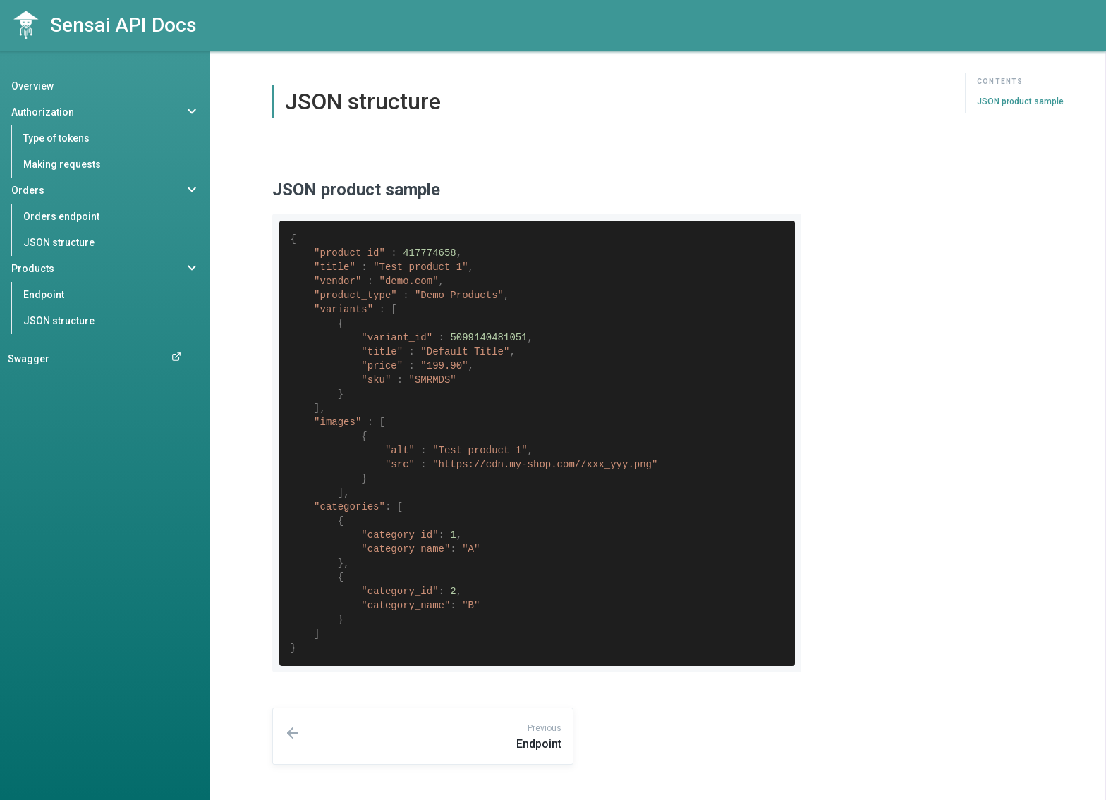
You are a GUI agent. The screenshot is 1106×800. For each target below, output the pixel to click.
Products (32, 268)
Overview (32, 86)
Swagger (94, 358)
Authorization (42, 112)
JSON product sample (1020, 101)
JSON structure (59, 242)
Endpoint (43, 294)
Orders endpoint (61, 216)
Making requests (62, 164)
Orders (27, 190)
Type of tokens (56, 138)
